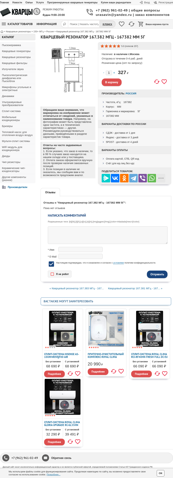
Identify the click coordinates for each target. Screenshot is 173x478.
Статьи (29, 2)
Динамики (8, 96)
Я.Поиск (107, 24)
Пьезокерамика (11, 45)
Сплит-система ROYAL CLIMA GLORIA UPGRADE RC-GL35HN (62, 423)
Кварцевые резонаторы (16, 57)
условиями (118, 263)
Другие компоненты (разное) (14, 178)
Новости (17, 2)
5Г (139, 111)
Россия (131, 93)
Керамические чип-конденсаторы (13, 170)
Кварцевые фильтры (14, 63)
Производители (17, 187)
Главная (4, 2)
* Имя (51, 249)
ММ (119, 106)
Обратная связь (61, 458)
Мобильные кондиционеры (11, 119)
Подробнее (54, 374)
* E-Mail (52, 256)
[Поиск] (64, 24)
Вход (147, 2)
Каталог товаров (17, 24)
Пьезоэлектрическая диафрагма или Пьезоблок (14, 78)
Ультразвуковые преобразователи (12, 104)
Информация (47, 24)
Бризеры (7, 126)
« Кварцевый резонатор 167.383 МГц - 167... (76, 288)
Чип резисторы (11, 162)
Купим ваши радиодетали (116, 2)
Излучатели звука (13, 69)
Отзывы (50, 192)
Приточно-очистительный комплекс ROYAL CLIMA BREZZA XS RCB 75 (106, 356)
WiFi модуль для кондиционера (12, 149)
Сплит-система (11, 111)
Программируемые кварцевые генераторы (72, 2)
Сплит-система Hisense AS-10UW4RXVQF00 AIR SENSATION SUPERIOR (61, 356)
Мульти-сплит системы (16, 141)
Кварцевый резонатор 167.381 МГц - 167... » (135, 288)
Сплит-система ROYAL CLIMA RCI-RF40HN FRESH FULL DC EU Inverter (149, 356)
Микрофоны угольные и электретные (16, 89)
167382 (127, 102)
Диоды (6, 156)
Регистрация (166, 2)
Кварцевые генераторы (16, 51)
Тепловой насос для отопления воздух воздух (17, 134)
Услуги (40, 2)
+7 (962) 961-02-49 (24, 458)
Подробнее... (53, 474)
